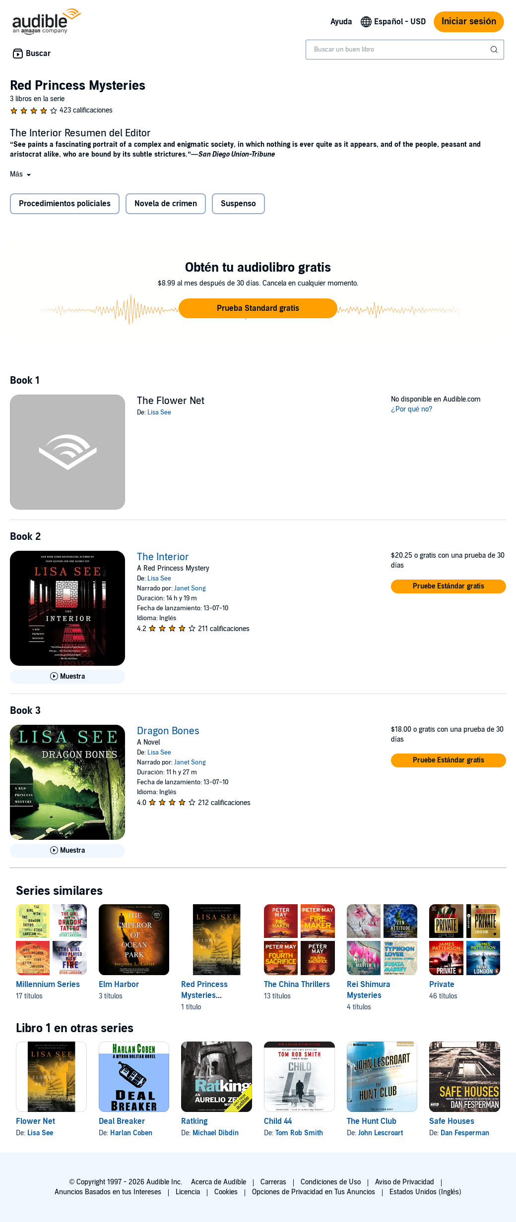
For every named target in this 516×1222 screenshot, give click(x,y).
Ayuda (341, 22)
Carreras (273, 1182)
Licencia (188, 1192)
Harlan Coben (131, 1133)
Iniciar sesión (469, 21)
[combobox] (405, 49)
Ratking (194, 1121)
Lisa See (159, 412)
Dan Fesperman (465, 1133)
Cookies (226, 1192)
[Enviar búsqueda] (495, 49)
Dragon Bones (168, 731)
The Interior (163, 557)
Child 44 (278, 1121)
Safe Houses (451, 1121)
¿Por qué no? (412, 409)
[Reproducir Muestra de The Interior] (67, 677)
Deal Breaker (122, 1121)
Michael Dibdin (216, 1133)
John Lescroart (380, 1133)
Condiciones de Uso (331, 1182)
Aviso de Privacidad (404, 1182)
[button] (21, 174)
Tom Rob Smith (299, 1133)
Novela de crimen (165, 204)
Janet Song (190, 588)
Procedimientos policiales (65, 204)
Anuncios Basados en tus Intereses (108, 1192)
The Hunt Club (371, 1121)
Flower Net (35, 1121)
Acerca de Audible (218, 1182)
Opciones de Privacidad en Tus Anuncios (313, 1192)
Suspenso (238, 204)
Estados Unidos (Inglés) (425, 1192)
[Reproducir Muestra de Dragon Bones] (67, 851)
